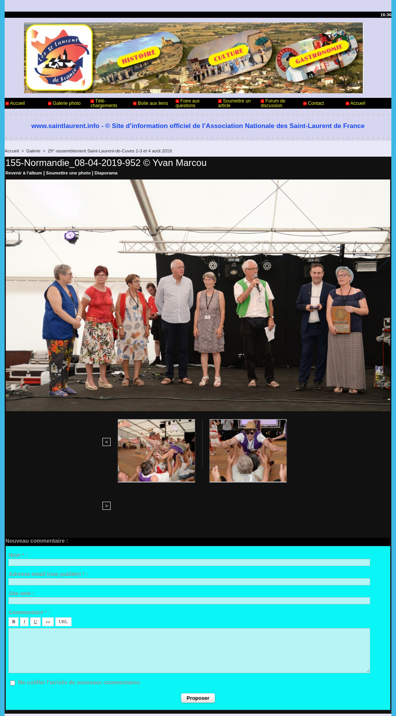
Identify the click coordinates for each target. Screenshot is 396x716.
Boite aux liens (150, 103)
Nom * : (18, 492)
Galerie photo (64, 103)
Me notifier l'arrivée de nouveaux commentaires (79, 620)
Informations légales (219, 684)
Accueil (15, 103)
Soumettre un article (234, 103)
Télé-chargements (103, 103)
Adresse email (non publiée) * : (48, 511)
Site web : (21, 530)
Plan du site (217, 703)
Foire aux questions (188, 103)
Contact (313, 103)
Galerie (32, 151)
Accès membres (183, 703)
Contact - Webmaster (27, 684)
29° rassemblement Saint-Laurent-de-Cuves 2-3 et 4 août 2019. (106, 151)
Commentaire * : (29, 550)
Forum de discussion (273, 103)
